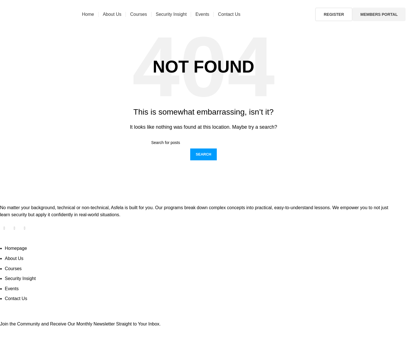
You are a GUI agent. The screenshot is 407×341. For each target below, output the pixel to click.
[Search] (203, 142)
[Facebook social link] (393, 4)
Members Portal (379, 14)
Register (334, 14)
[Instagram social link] (398, 4)
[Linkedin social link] (403, 4)
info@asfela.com (32, 3)
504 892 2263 (92, 3)
